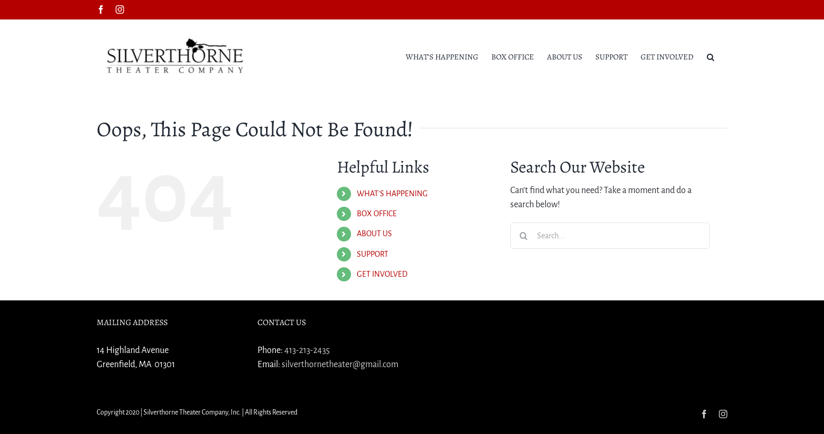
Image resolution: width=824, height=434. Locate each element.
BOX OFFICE (377, 213)
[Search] (523, 236)
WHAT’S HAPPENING (392, 193)
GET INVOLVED (382, 274)
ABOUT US (374, 233)
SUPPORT (372, 254)
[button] (710, 56)
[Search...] (610, 236)
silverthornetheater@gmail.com (340, 364)
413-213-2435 (307, 350)
